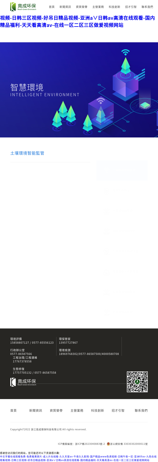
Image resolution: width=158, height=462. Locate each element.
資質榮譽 (82, 6)
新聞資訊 (65, 6)
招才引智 (131, 6)
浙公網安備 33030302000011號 (127, 444)
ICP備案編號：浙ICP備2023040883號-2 (81, 444)
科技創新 (114, 6)
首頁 (52, 6)
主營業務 (98, 6)
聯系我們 (147, 6)
